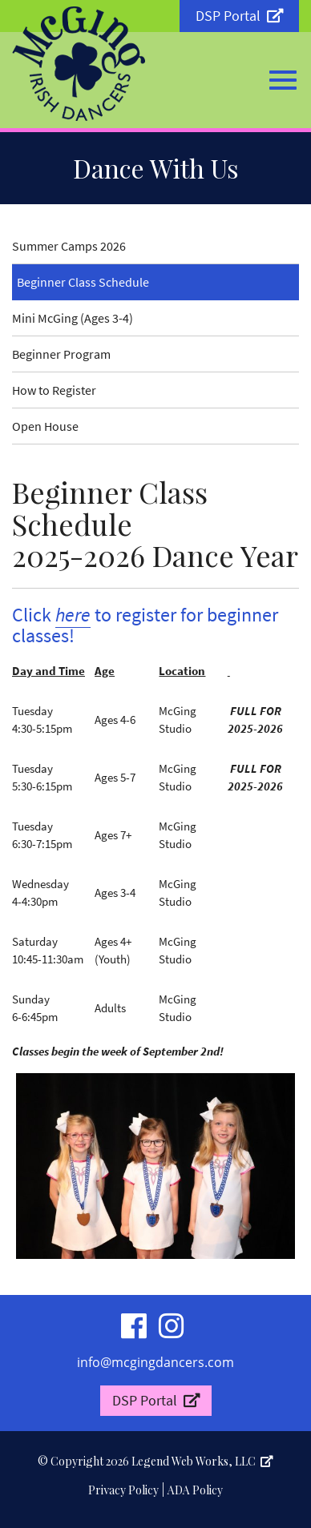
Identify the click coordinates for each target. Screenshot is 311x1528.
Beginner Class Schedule (83, 282)
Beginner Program (61, 354)
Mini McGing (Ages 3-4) (72, 318)
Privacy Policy (123, 1490)
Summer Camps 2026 (69, 246)
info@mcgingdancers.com (155, 1362)
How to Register (54, 390)
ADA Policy (195, 1490)
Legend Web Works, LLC (202, 1461)
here (73, 614)
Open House (45, 426)
